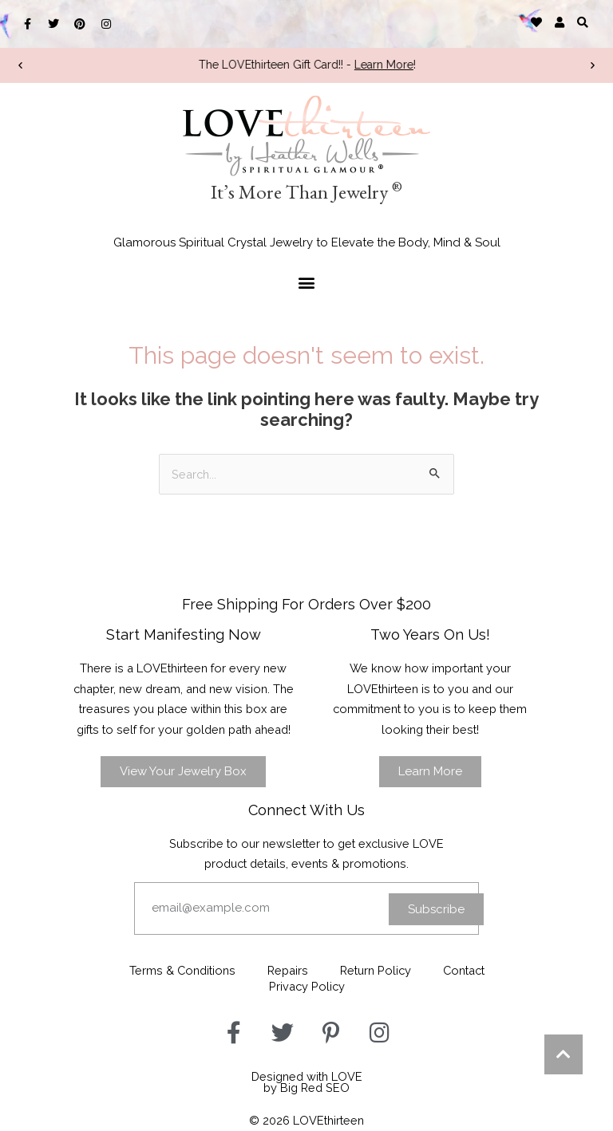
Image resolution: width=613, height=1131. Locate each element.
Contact (463, 970)
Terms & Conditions (182, 970)
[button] (583, 22)
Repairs (287, 970)
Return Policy (375, 970)
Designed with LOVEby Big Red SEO (306, 1082)
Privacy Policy (307, 986)
